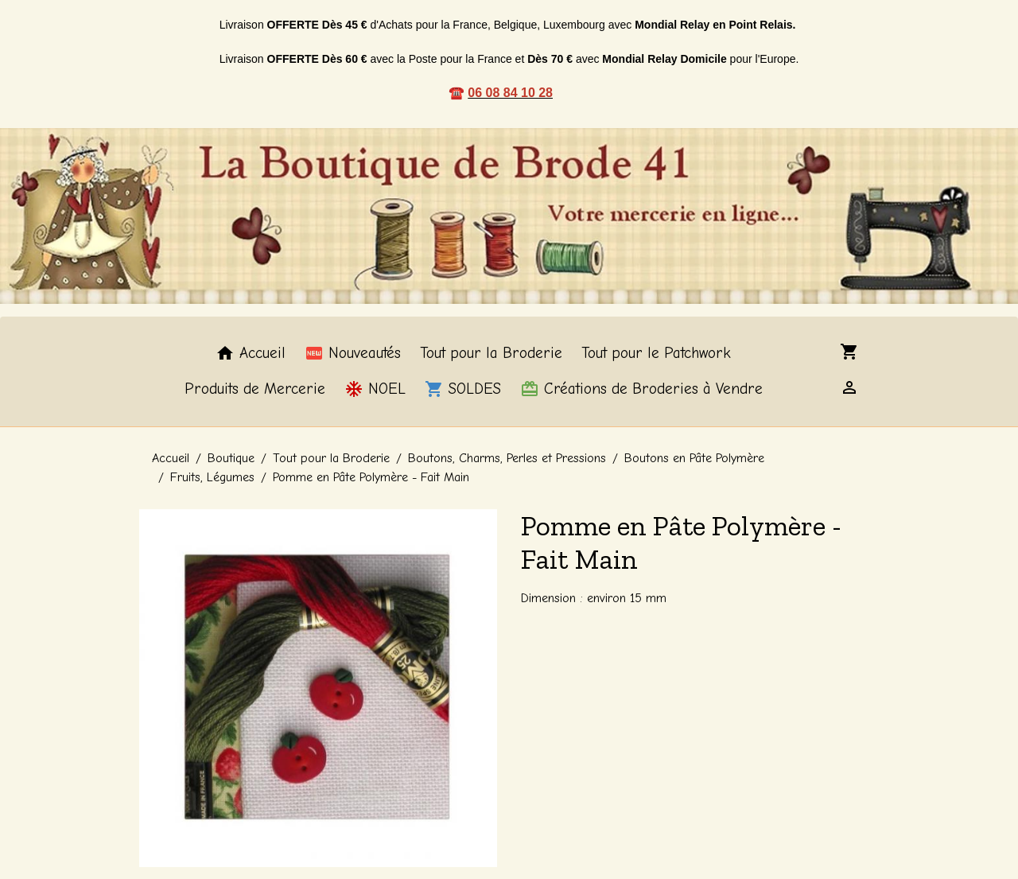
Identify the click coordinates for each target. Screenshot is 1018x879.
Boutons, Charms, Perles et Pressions (507, 458)
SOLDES (463, 389)
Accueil (251, 353)
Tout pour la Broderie (491, 353)
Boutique (231, 458)
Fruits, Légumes (212, 477)
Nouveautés (353, 353)
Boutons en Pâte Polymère (694, 458)
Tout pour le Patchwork (656, 353)
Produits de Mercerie (255, 389)
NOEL (375, 389)
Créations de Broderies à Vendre (641, 389)
